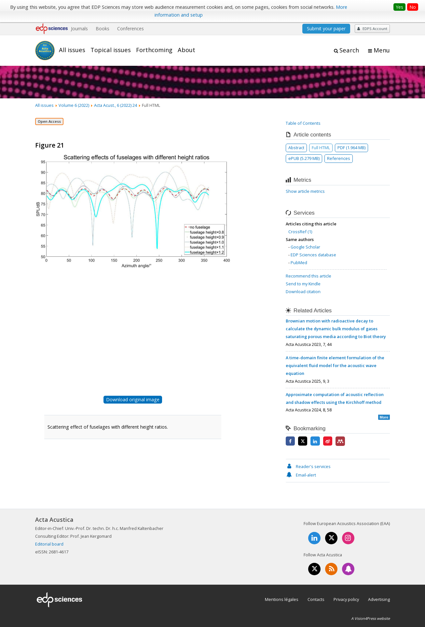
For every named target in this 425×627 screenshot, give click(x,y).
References (338, 158)
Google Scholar (305, 247)
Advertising (379, 599)
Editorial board (49, 544)
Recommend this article (308, 276)
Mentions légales (281, 599)
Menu (382, 50)
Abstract (296, 147)
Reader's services (308, 466)
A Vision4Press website (370, 618)
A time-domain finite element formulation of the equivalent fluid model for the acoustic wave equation (335, 365)
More (384, 417)
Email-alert (301, 475)
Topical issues (110, 50)
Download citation (303, 291)
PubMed (299, 262)
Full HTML (321, 147)
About (186, 50)
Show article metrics (305, 191)
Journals (79, 28)
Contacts (316, 599)
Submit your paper (326, 28)
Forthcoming (154, 50)
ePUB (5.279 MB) (304, 158)
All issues (72, 50)
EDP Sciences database (313, 255)
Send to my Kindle (303, 284)
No (412, 7)
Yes (399, 7)
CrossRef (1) (300, 232)
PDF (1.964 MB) (351, 147)
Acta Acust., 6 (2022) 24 (115, 105)
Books (102, 28)
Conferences (130, 28)
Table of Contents (303, 123)
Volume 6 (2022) (74, 105)
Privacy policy (346, 599)
